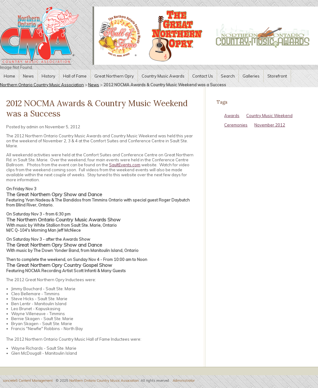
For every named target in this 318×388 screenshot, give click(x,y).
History (48, 75)
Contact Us (202, 75)
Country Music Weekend (269, 115)
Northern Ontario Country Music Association (42, 84)
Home (9, 75)
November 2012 (269, 124)
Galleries (251, 75)
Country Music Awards (163, 75)
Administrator (184, 380)
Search (228, 75)
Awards (231, 115)
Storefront (277, 75)
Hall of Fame (75, 75)
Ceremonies (236, 124)
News (28, 75)
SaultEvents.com (124, 164)
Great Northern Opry (114, 75)
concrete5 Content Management (28, 380)
